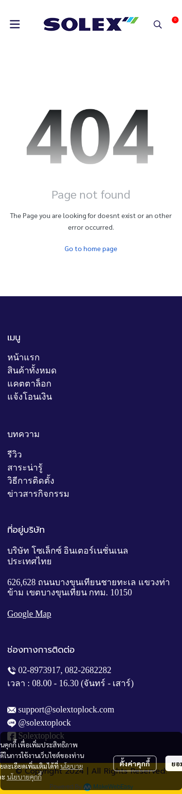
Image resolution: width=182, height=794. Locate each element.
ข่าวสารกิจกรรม (38, 494)
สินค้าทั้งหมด (32, 370)
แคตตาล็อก (29, 384)
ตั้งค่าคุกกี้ (134, 763)
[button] (158, 24)
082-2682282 (88, 670)
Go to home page (91, 248)
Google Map (29, 614)
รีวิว (14, 454)
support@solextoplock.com (66, 709)
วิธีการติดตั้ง (30, 481)
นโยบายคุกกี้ (24, 776)
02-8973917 (39, 670)
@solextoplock (44, 722)
